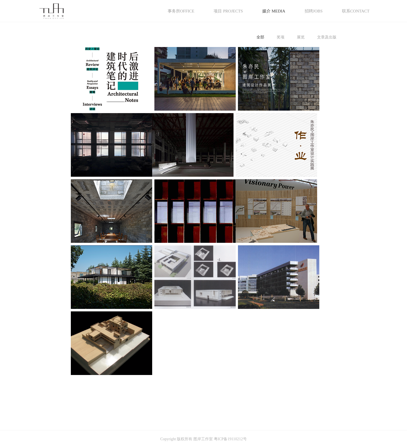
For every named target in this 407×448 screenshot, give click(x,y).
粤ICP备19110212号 (230, 439)
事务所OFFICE (181, 11)
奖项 (280, 37)
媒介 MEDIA (273, 11)
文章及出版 (326, 37)
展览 (301, 37)
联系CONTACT (356, 11)
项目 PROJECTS (228, 11)
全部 (260, 37)
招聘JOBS (314, 11)
